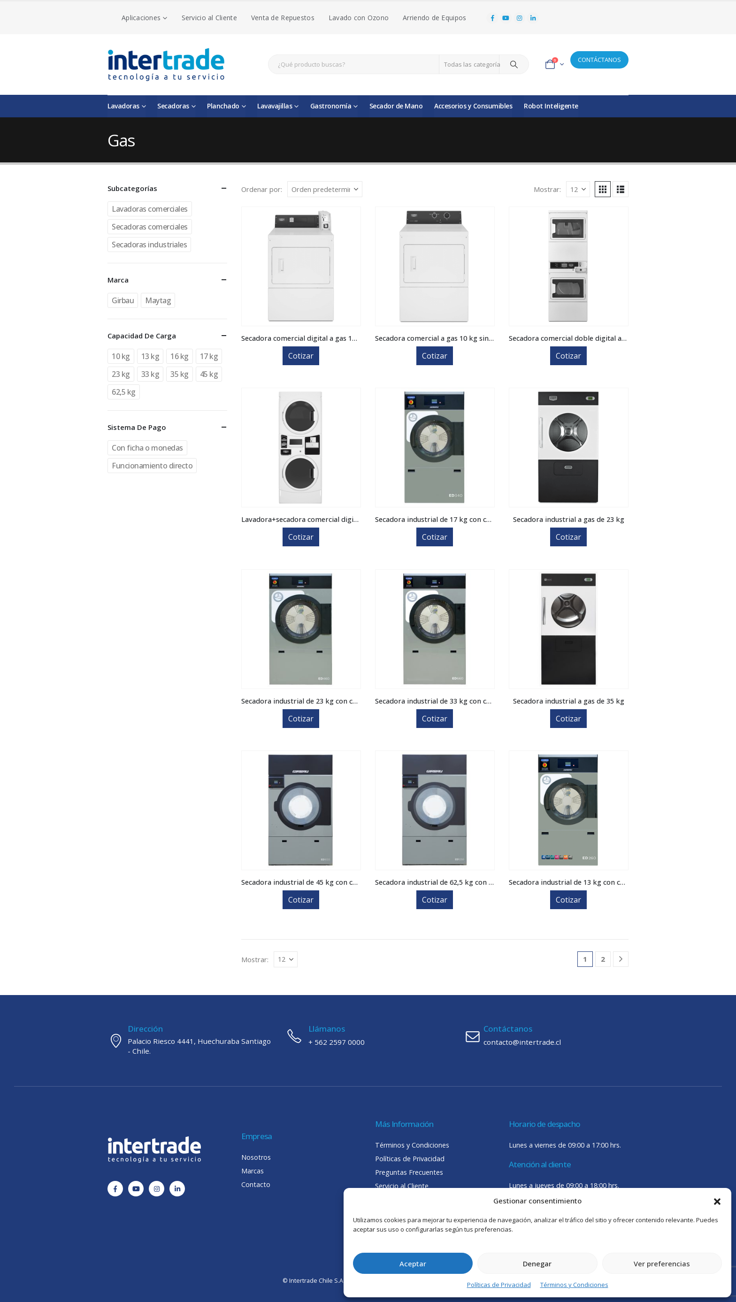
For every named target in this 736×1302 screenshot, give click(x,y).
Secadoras (173, 105)
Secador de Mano (396, 105)
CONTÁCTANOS (599, 59)
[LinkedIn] (533, 18)
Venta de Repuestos (282, 17)
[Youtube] (506, 18)
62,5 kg (124, 392)
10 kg (121, 356)
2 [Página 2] (603, 959)
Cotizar (301, 356)
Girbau (123, 300)
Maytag (158, 300)
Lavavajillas (274, 105)
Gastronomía (331, 105)
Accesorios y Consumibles (473, 105)
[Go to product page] (301, 266)
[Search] (514, 64)
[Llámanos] (368, 1036)
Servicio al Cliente (209, 17)
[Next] (621, 959)
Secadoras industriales (149, 244)
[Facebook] (492, 18)
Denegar (537, 1263)
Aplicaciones (141, 17)
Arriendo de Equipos (434, 17)
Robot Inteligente (551, 105)
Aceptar (412, 1263)
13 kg (150, 356)
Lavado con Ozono (359, 17)
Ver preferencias (662, 1263)
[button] (717, 1200)
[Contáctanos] (546, 1036)
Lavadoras (123, 105)
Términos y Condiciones (574, 1284)
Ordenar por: (261, 189)
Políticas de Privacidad (499, 1284)
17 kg (209, 356)
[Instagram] (520, 18)
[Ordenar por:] (324, 189)
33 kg (150, 374)
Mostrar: (547, 189)
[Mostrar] (578, 189)
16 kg (179, 356)
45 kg (209, 374)
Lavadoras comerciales (150, 209)
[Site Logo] (166, 64)
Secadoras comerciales (150, 227)
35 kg (179, 374)
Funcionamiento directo (152, 465)
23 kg (121, 374)
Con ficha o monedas (147, 448)
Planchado (223, 105)
